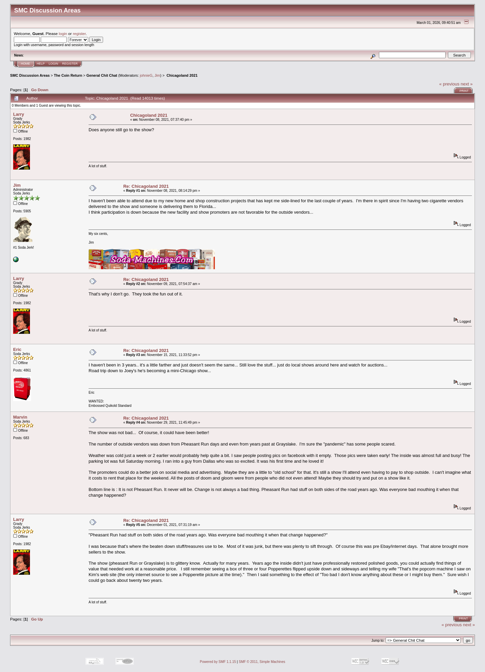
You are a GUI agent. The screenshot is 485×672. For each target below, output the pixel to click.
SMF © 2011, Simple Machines (262, 662)
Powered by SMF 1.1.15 (218, 662)
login (63, 33)
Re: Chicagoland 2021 (146, 186)
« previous (449, 83)
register (79, 33)
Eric (17, 349)
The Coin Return (68, 75)
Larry (18, 114)
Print (463, 91)
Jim (157, 75)
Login (53, 63)
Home (25, 63)
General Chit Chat (101, 75)
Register (70, 63)
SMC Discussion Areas (30, 75)
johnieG (146, 75)
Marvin (20, 417)
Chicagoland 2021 (181, 75)
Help (41, 63)
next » (467, 83)
